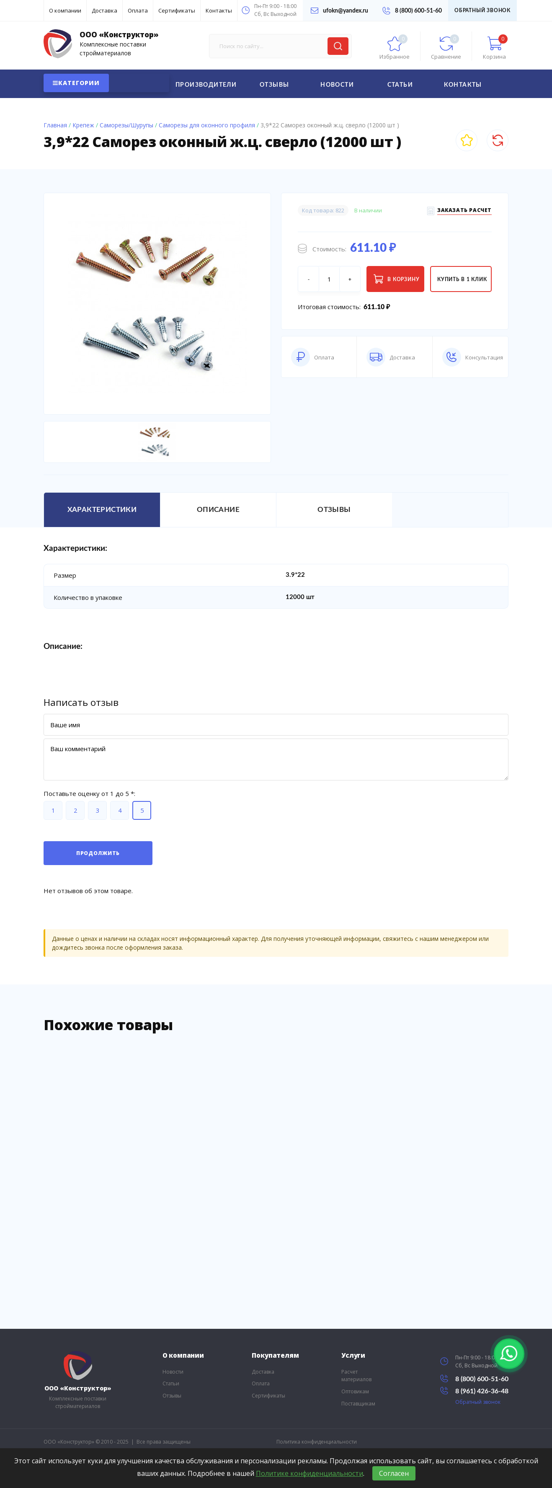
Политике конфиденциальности (309, 1473)
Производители (206, 85)
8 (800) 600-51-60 (412, 11)
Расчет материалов (356, 1375)
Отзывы (274, 85)
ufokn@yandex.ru (339, 10)
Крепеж (83, 125)
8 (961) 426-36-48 (474, 1391)
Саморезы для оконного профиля (207, 125)
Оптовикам (355, 1391)
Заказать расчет (464, 211)
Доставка (104, 10)
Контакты (219, 10)
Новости (337, 85)
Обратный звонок (482, 10)
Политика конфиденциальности (316, 1441)
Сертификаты (176, 10)
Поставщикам (358, 1403)
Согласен (394, 1473)
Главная (55, 125)
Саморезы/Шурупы (126, 125)
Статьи (400, 85)
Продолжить (98, 853)
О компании (65, 10)
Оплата (138, 10)
